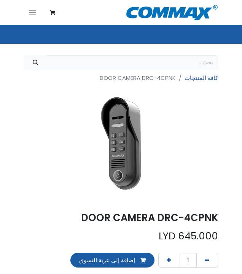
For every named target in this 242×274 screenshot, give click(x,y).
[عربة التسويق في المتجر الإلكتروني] (52, 12)
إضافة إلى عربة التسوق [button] (112, 260)
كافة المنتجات (201, 78)
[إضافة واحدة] (169, 260)
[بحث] (35, 62)
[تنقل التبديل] (32, 12)
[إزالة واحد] (207, 260)
